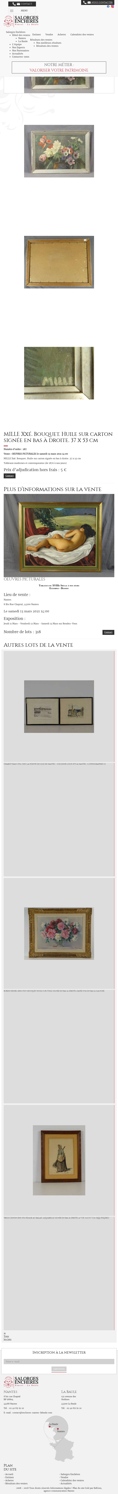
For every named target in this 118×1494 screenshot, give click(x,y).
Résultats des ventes (47, 46)
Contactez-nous (20, 56)
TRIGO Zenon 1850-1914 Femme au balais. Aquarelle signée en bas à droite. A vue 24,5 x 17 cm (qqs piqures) (56, 1218)
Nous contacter (97, 2)
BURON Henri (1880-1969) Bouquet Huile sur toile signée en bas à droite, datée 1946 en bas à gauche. (54, 991)
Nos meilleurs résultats (48, 42)
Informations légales (60, 1488)
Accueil (9, 1474)
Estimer (36, 34)
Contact (22, 4)
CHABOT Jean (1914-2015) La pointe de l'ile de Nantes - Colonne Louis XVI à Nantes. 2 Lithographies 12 (55, 764)
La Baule (23, 41)
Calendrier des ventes (82, 34)
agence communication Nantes (59, 1491)
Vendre (49, 34)
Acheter (62, 34)
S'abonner (59, 1369)
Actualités (17, 53)
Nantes (22, 38)
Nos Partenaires (20, 50)
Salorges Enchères (70, 1474)
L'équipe (17, 44)
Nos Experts (18, 47)
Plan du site (78, 1488)
